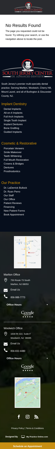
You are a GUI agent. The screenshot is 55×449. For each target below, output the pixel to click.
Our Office (9, 199)
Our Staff (9, 195)
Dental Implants (12, 109)
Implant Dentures (13, 124)
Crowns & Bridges (14, 163)
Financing (9, 207)
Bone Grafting (11, 128)
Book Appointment (14, 214)
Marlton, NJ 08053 (20, 284)
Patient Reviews (13, 203)
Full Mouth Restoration (16, 159)
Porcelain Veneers (14, 148)
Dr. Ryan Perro (12, 191)
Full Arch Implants (13, 116)
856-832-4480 (18, 351)
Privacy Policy (17, 428)
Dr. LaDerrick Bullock (15, 187)
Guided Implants (13, 132)
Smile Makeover (13, 152)
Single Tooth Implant (15, 120)
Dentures (9, 167)
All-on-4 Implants (13, 112)
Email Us (15, 289)
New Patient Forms (14, 210)
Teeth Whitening (13, 156)
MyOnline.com (37, 437)
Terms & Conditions (35, 428)
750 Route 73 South (20, 280)
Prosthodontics (12, 171)
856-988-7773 (18, 297)
